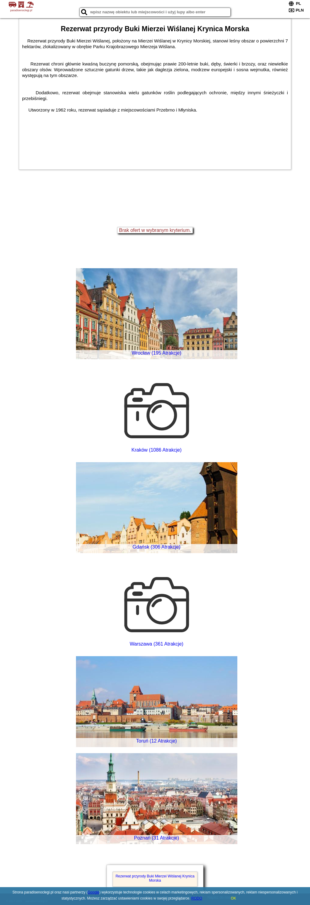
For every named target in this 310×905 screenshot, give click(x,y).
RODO (196, 898)
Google (93, 892)
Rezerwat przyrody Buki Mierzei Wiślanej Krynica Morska (155, 878)
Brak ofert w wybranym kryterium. (155, 230)
